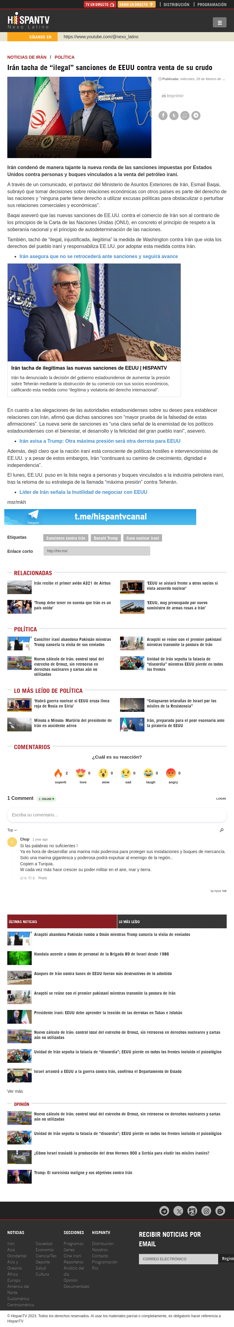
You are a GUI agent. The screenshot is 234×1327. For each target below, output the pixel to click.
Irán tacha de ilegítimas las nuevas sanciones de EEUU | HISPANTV (89, 368)
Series (69, 1249)
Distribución (177, 4)
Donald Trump (106, 538)
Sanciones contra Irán (65, 538)
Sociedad (44, 1243)
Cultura (42, 1274)
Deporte (43, 1261)
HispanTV (28, 20)
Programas (73, 1243)
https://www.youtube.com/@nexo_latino (101, 36)
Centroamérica (20, 1304)
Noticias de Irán (26, 57)
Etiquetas (17, 537)
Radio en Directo (136, 4)
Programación (212, 4)
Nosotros (100, 1249)
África (12, 1274)
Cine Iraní (72, 1255)
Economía (45, 1249)
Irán (11, 1243)
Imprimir (172, 95)
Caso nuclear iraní (142, 538)
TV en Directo (100, 4)
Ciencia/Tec (46, 1255)
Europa (13, 1280)
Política (65, 57)
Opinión (71, 1280)
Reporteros (73, 1261)
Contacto (100, 1255)
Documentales (77, 1286)
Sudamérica (18, 1298)
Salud (41, 1267)
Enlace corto (20, 551)
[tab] (62, 921)
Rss (95, 1267)
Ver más (15, 1091)
